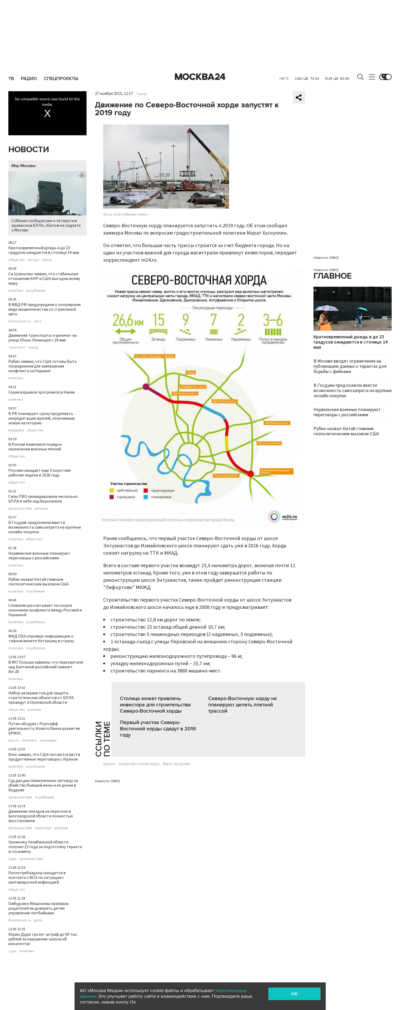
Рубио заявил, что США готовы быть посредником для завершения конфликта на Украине (42, 366)
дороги (109, 764)
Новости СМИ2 (107, 781)
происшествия (20, 508)
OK (294, 994)
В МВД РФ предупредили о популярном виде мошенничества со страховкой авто (44, 309)
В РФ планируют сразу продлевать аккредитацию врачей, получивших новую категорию (41, 418)
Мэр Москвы (23, 165)
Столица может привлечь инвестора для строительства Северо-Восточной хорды (155, 704)
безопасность (19, 321)
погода (33, 260)
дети (38, 920)
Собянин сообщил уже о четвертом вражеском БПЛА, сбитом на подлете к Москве (47, 202)
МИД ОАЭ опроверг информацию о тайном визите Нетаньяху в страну (41, 638)
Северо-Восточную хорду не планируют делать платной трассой (242, 704)
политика (15, 290)
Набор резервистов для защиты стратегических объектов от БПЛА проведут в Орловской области (41, 697)
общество (16, 260)
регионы (41, 508)
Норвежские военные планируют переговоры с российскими (39, 555)
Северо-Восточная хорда (138, 764)
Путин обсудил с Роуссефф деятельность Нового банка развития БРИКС (44, 728)
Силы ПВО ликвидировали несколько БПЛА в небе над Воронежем (43, 499)
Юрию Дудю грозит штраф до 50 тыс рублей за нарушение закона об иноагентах (42, 939)
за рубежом (35, 290)
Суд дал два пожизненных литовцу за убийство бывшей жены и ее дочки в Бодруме (43, 785)
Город (141, 93)
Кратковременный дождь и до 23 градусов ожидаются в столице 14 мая (43, 250)
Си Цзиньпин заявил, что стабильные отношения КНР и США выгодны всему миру (44, 278)
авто (37, 321)
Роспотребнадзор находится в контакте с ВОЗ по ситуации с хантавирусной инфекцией (37, 877)
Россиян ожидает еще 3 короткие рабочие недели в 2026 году (39, 473)
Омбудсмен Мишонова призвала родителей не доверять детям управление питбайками (38, 908)
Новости (28, 150)
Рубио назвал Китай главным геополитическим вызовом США (38, 582)
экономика (48, 740)
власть (13, 740)
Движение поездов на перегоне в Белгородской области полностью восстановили (40, 816)
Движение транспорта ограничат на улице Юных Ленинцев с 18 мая (42, 338)
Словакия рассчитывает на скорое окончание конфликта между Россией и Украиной (45, 610)
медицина (16, 430)
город (47, 260)
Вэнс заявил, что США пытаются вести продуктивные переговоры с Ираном (44, 757)
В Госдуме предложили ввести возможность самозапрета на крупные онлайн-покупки (44, 527)
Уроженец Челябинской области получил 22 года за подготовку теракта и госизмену (45, 846)
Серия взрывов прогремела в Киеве (41, 392)
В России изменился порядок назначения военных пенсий (35, 447)
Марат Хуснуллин (176, 764)
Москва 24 (200, 77)
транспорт (17, 347)
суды (12, 859)
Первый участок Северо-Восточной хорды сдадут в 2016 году (158, 728)
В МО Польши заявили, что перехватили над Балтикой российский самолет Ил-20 (45, 667)
